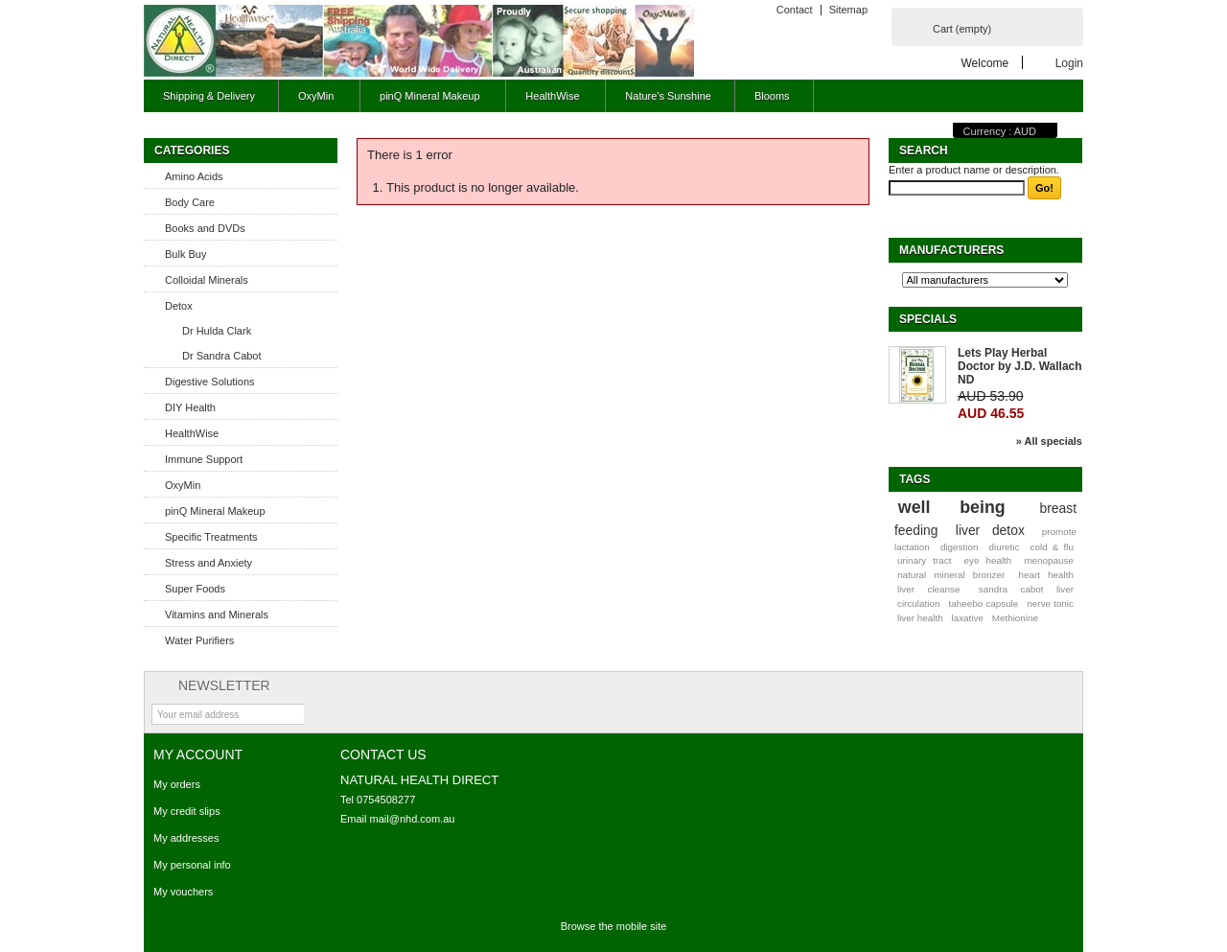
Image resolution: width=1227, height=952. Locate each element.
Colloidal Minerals (206, 280)
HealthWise (549, 101)
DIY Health (190, 407)
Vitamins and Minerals (216, 614)
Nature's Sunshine (668, 96)
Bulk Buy (185, 254)
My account (198, 754)
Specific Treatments (211, 537)
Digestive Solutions (210, 381)
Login (1069, 63)
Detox (179, 306)
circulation (918, 603)
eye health (987, 560)
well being (952, 507)
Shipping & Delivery (209, 96)
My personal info (192, 865)
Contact (794, 9)
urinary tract (924, 560)
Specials (928, 319)
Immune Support (204, 459)
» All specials (1049, 441)
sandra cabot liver (1026, 589)
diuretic (1004, 547)
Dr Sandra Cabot (222, 355)
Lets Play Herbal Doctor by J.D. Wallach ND (1020, 366)
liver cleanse (929, 589)
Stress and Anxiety (208, 563)
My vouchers (183, 891)
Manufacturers (951, 250)
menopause (1049, 560)
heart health (1046, 574)
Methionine (1015, 618)
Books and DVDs (205, 228)
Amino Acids (194, 176)
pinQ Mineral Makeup (427, 101)
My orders (176, 784)
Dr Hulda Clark (216, 331)
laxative (967, 618)
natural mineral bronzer (951, 574)
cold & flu (1052, 547)
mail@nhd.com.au (412, 818)
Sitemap (848, 9)
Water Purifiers (199, 640)
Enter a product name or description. (974, 169)
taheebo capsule (984, 603)
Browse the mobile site (614, 926)
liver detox (990, 530)
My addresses (186, 838)
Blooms (772, 96)
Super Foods (195, 588)
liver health (920, 618)
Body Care (190, 202)
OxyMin (313, 101)
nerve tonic (1050, 603)
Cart (962, 29)
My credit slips (186, 811)
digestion (959, 547)
